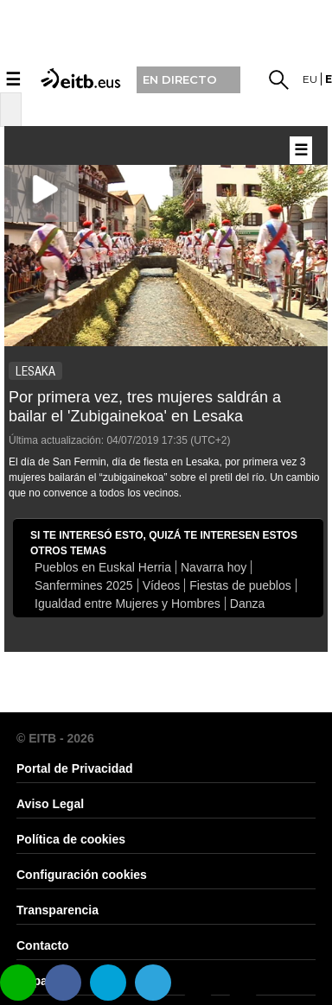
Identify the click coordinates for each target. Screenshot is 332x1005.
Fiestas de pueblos (240, 585)
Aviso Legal (50, 804)
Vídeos (162, 585)
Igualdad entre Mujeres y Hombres (127, 603)
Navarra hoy (213, 567)
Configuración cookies (81, 875)
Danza (247, 603)
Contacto (42, 945)
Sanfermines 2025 (84, 585)
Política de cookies (70, 839)
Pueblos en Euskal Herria (103, 567)
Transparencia (57, 910)
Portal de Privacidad (74, 768)
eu (310, 79)
